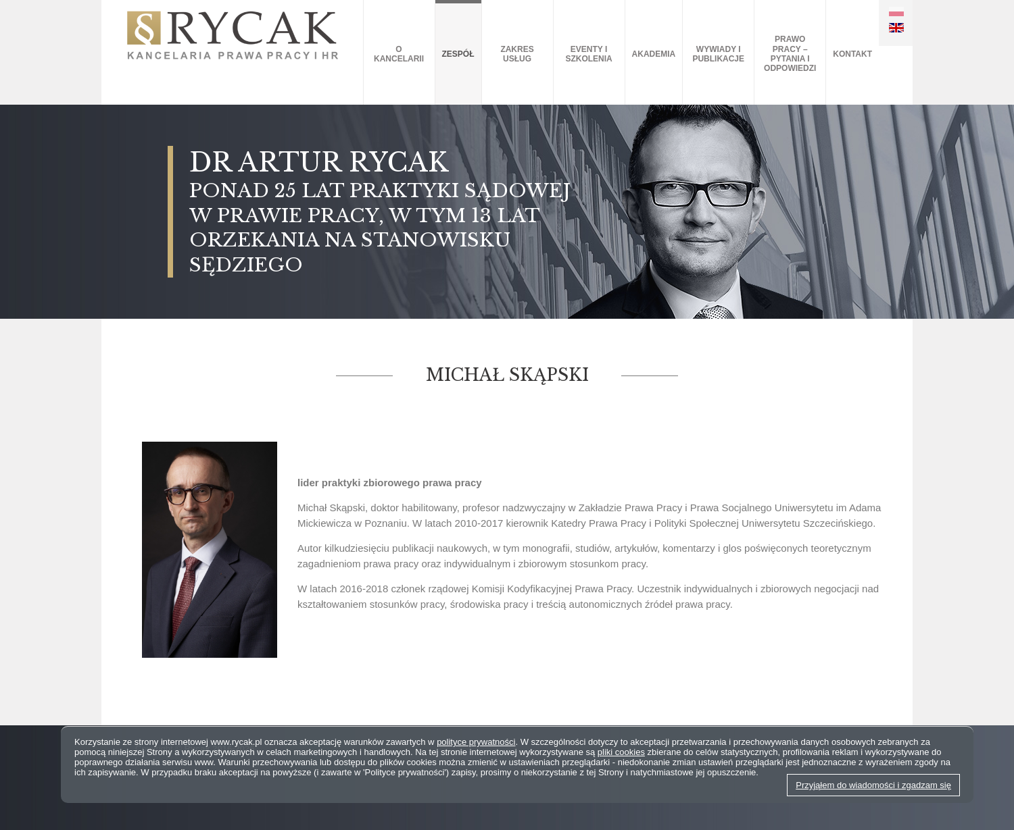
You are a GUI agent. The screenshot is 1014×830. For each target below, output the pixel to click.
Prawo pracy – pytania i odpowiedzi (790, 53)
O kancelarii (399, 54)
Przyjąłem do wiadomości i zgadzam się (873, 785)
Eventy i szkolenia (588, 54)
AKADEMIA (654, 54)
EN (896, 27)
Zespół (458, 54)
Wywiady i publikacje (718, 54)
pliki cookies (621, 752)
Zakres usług (516, 54)
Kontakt (852, 54)
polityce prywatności (476, 742)
